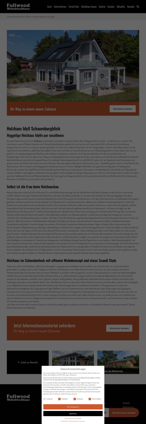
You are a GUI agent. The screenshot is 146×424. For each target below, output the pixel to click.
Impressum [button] (82, 421)
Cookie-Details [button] (64, 421)
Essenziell (47, 399)
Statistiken (63, 399)
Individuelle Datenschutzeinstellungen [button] (73, 418)
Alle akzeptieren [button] (73, 407)
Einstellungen (57, 394)
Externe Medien (95, 399)
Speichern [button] (73, 414)
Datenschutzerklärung (78, 392)
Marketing (78, 399)
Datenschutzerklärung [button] (74, 421)
